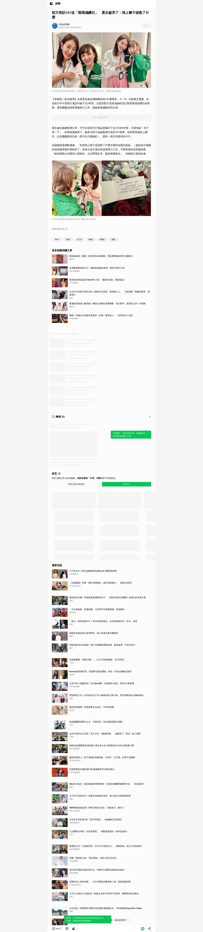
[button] (57, 928)
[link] (67, 928)
